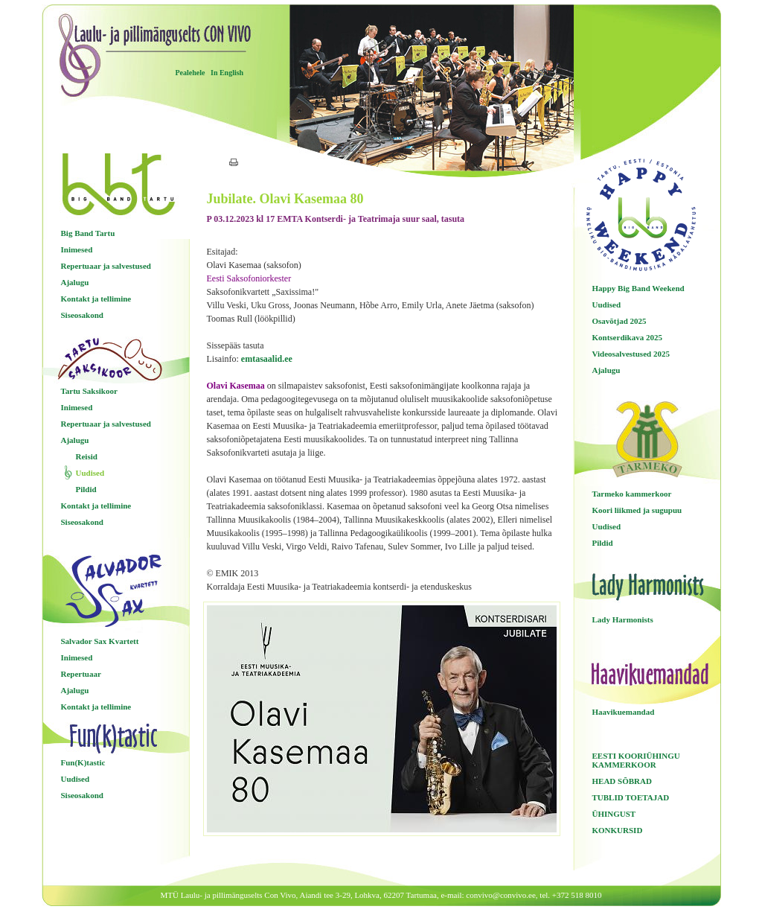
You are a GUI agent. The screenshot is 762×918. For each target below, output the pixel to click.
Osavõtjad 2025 (619, 320)
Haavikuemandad (623, 711)
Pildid (86, 489)
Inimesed (77, 249)
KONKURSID (617, 830)
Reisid (86, 456)
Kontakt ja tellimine (96, 298)
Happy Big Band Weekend (638, 288)
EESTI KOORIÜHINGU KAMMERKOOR (636, 760)
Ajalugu (75, 282)
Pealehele (190, 72)
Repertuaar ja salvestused (106, 265)
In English (227, 72)
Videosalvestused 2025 (631, 353)
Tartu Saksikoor (89, 390)
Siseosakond (82, 314)
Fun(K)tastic (83, 762)
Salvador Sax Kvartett (100, 641)
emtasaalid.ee (266, 359)
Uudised (90, 472)
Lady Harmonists (622, 619)
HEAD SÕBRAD (622, 781)
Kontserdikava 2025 (627, 337)
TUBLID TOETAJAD (631, 797)
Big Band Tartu (88, 233)
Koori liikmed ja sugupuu (637, 510)
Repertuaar (81, 673)
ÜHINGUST (614, 813)
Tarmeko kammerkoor (632, 493)
